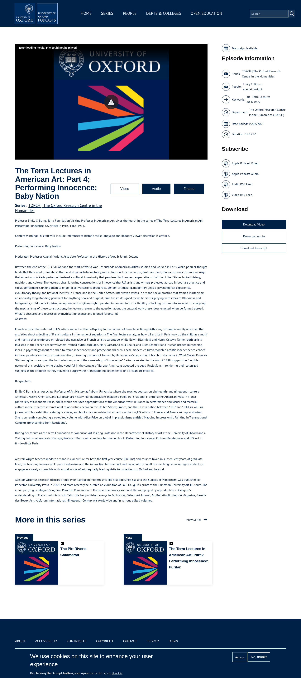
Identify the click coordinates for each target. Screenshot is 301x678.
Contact (130, 641)
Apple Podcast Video (245, 163)
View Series (193, 520)
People (131, 14)
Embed (189, 189)
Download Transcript (254, 248)
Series (109, 14)
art (248, 97)
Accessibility (46, 641)
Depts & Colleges (165, 14)
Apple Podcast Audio (245, 174)
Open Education (207, 14)
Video (124, 189)
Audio (156, 189)
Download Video (254, 224)
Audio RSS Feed (242, 184)
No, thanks (259, 657)
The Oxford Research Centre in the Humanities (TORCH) (267, 112)
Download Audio (254, 236)
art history (253, 102)
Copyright (104, 641)
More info (117, 673)
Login (173, 641)
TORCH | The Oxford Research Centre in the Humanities (261, 73)
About (20, 641)
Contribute (76, 641)
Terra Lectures (261, 97)
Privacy (153, 641)
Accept (240, 657)
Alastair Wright (252, 89)
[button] (111, 102)
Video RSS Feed (242, 195)
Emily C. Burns (252, 84)
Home (87, 14)
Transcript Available (245, 48)
